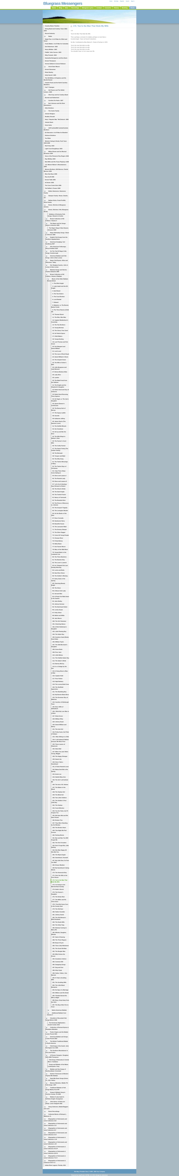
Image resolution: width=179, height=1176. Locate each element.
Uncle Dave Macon (54, 66)
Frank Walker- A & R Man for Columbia (56, 43)
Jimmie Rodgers (50, 113)
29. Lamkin (55, 377)
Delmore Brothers (50, 135)
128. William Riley (57, 719)
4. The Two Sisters (57, 293)
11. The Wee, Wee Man (59, 317)
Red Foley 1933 (49, 145)
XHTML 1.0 (88, 1175)
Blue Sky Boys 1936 (51, 174)
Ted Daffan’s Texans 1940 (52, 188)
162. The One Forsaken (59, 842)
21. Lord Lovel (56, 351)
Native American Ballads (59, 1010)
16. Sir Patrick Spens (58, 333)
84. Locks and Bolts (58, 570)
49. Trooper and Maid (58, 456)
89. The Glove (56, 588)
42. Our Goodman (57, 429)
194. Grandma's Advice (59, 959)
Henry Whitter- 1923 (51, 49)
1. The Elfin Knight (58, 283)
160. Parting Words (58, 835)
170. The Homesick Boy (59, 872)
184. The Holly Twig (58, 925)
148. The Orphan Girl (58, 792)
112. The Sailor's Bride (59, 660)
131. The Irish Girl (57, 729)
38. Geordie (55, 415)
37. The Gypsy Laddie (59, 413)
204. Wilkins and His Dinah (60, 992)
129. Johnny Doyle (58, 721)
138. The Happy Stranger (59, 756)
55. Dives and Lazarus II (59, 481)
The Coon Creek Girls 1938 (53, 185)
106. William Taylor (58, 642)
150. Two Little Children (59, 797)
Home (110, 1)
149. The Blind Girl (58, 794)
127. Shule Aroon (57, 716)
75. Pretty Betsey (57, 541)
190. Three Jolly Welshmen (60, 945)
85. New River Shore (58, 573)
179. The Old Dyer (57, 909)
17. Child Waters (57, 336)
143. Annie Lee (56, 774)
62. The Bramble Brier (59, 500)
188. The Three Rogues (59, 940)
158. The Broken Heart (59, 827)
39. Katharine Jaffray (58, 418)
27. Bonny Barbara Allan (59, 372)
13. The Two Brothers (58, 324)
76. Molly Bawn (57, 543)
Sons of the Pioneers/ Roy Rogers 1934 (57, 156)
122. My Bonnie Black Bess (60, 694)
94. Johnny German (58, 604)
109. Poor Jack (56, 652)
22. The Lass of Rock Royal (60, 354)
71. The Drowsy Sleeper (59, 529)
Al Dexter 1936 (49, 182)
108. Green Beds (57, 649)
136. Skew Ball (56, 748)
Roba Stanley (49, 72)
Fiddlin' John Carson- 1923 (53, 52)
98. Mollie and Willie (58, 615)
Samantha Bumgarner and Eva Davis (56, 58)
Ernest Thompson (50, 61)
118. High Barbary (57, 681)
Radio (50, 36)
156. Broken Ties (57, 820)
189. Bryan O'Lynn (57, 942)
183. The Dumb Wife (58, 922)
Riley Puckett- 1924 (51, 55)
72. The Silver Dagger (58, 532)
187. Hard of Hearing (58, 937)
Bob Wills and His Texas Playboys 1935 (57, 161)
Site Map (116, 1)
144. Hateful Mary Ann (59, 777)
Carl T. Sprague (49, 87)
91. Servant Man (57, 593)
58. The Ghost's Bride (59, 489)
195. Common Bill (57, 961)
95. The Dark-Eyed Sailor (59, 607)
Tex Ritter (48, 138)
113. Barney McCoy (58, 663)
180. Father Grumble (58, 912)
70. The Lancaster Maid (59, 526)
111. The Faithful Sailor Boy (60, 658)
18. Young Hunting (58, 339)
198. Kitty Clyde (57, 970)
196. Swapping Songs (59, 964)
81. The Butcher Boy (58, 559)
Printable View (84, 1171)
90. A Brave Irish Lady (59, 590)
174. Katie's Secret (58, 889)
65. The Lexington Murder (60, 510)
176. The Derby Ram (58, 896)
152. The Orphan (57, 805)
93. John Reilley (57, 601)
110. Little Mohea (57, 655)
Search (127, 1)
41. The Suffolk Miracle (59, 426)
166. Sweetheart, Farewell (60, 857)
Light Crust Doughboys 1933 (53, 148)
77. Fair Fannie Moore (59, 546)
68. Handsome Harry (58, 521)
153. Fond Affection (58, 808)
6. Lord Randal (56, 299)
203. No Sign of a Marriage (60, 990)
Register (122, 1)
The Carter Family (53, 111)
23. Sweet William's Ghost (60, 357)
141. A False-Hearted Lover (60, 766)
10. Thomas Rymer (58, 314)
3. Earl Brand (56, 291)
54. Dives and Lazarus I (59, 475)
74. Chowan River (57, 538)
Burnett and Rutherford (52, 97)
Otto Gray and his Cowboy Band (58, 94)
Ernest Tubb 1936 (50, 179)
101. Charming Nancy (58, 624)
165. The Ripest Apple (59, 854)
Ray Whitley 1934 (50, 159)
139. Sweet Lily (57, 759)
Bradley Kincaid (50, 116)
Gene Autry (48, 125)
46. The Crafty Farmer (59, 445)
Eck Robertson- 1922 (51, 46)
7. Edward (55, 302)
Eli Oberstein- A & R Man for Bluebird (56, 132)
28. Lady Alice (56, 374)
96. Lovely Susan (57, 609)
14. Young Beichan (58, 327)
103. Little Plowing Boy (59, 631)
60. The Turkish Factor (59, 494)
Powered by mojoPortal (77, 1175)
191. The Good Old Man (59, 948)
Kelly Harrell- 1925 (50, 75)
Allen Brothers (49, 108)
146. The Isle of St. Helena (60, 784)
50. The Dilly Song (57, 459)
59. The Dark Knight (58, 491)
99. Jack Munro (57, 618)
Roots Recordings (53, 1111)
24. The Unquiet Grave (59, 359)
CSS (93, 1175)
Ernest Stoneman (50, 69)
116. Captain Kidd (57, 675)
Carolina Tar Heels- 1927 (55, 100)
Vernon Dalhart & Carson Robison (55, 63)
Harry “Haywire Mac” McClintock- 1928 (56, 119)
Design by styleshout (102, 1175)
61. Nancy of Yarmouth (59, 497)
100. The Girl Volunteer (59, 621)
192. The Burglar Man (58, 951)
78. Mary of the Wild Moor (60, 549)
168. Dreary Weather (58, 865)
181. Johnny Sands (58, 914)
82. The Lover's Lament (59, 562)
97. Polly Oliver (57, 612)
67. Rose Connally (57, 518)
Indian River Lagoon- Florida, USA (55, 1165)
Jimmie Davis (49, 122)
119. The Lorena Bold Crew (60, 684)
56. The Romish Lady (58, 478)
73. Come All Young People (60, 535)
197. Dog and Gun (57, 967)
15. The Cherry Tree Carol (60, 330)
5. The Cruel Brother (58, 296)
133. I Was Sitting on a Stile (60, 736)
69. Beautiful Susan (58, 523)
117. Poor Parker (57, 678)
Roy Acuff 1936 (49, 177)
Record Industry (50, 33)
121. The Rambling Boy (59, 691)
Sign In (132, 1)
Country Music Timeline (52, 26)
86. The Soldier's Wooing (59, 576)
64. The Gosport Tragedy (59, 507)
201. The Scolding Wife (59, 982)
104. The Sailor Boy (58, 634)
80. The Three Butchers (59, 557)
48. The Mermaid (57, 453)
